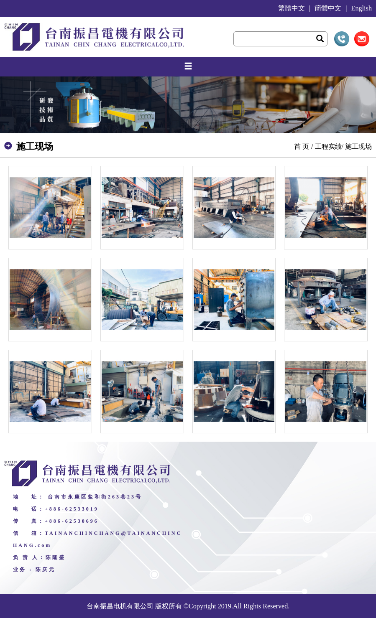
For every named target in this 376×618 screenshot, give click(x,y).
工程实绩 (328, 146)
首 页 (301, 146)
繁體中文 (291, 8)
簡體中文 (328, 8)
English (361, 8)
